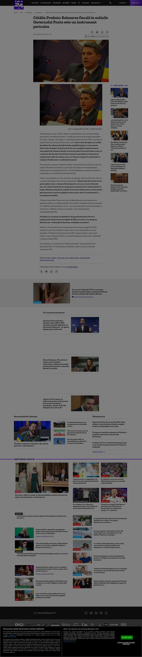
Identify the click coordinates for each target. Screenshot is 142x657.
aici (52, 645)
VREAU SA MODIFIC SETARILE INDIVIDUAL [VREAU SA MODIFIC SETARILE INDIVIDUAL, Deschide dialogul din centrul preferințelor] (126, 643)
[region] (71, 641)
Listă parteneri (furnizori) (69, 641)
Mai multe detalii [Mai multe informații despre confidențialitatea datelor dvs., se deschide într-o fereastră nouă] (12, 636)
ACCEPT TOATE (126, 637)
